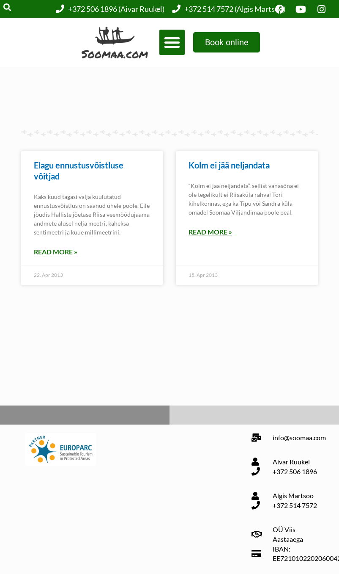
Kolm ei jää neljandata (229, 165)
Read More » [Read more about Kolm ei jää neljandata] (210, 232)
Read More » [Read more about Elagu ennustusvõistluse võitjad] (55, 252)
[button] (172, 42)
